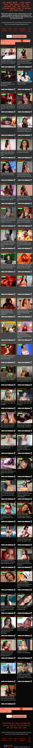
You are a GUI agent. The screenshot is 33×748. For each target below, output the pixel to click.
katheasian (20, 252)
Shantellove (20, 616)
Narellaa (19, 457)
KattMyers (4, 115)
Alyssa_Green (21, 160)
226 (11, 43)
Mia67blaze (4, 138)
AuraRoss (3, 661)
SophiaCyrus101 (22, 388)
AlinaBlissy (4, 183)
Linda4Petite (20, 570)
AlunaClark (20, 69)
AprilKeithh (20, 47)
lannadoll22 (4, 160)
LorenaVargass (5, 252)
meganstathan (5, 228)
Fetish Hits (9, 747)
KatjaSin (19, 638)
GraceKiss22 (4, 684)
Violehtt (19, 92)
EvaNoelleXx (20, 593)
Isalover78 (20, 138)
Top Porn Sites (29, 29)
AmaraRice (4, 47)
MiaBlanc (19, 297)
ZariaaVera (20, 411)
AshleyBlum (4, 457)
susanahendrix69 (6, 616)
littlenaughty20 (21, 206)
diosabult (3, 92)
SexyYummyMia (5, 570)
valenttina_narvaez (22, 479)
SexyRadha (4, 502)
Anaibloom (4, 479)
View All (4, 40)
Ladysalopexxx (5, 320)
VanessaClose (21, 525)
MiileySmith (4, 593)
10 (2, 43)
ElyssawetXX (4, 547)
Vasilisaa (3, 638)
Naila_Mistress (21, 228)
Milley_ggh (4, 525)
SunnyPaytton (21, 547)
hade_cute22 (20, 274)
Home (9, 36)
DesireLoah (4, 206)
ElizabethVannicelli (22, 183)
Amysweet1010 (5, 388)
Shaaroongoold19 (6, 297)
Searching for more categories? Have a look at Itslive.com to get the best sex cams (17, 725)
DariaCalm (20, 661)
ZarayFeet (20, 115)
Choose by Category (19, 36)
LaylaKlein (4, 343)
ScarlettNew (4, 274)
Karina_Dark (20, 433)
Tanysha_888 (21, 365)
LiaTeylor (3, 365)
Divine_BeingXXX (6, 433)
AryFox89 (3, 69)
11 (5, 43)
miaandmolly (21, 320)
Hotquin (19, 343)
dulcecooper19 (5, 411)
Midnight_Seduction (23, 502)
